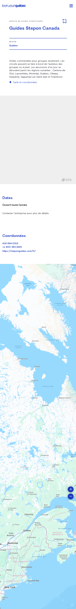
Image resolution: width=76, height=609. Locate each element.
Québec (13, 45)
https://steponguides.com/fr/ (19, 251)
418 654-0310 (10, 243)
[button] (71, 489)
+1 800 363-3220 (12, 246)
